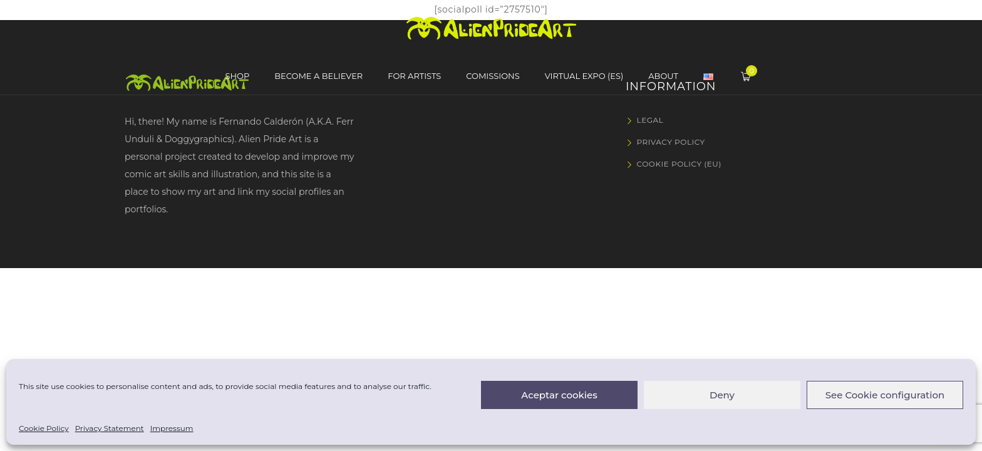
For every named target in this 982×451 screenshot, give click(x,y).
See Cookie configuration (885, 395)
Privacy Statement (109, 428)
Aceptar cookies (559, 395)
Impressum (172, 428)
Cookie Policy (44, 428)
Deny (722, 395)
